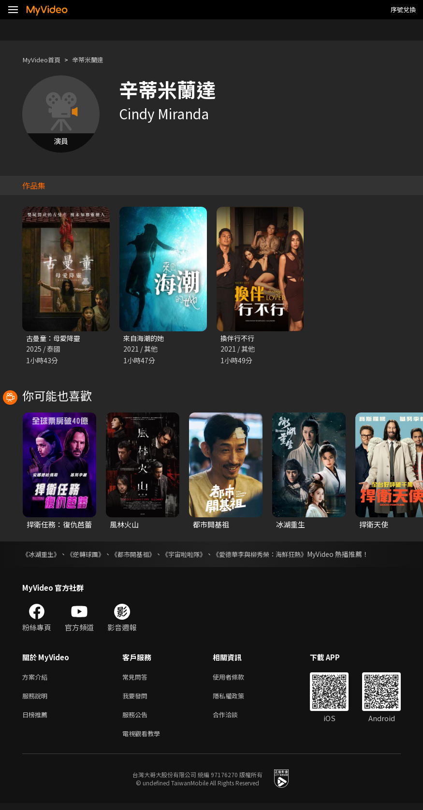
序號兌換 (403, 9)
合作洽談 (233, 719)
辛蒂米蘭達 (96, 60)
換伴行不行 (238, 338)
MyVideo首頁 (44, 60)
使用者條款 (237, 678)
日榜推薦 (36, 719)
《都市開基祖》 (140, 555)
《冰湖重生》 (42, 555)
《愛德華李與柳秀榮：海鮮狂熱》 (276, 555)
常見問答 (136, 678)
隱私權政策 (237, 699)
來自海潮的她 (145, 338)
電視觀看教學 (144, 739)
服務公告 (136, 719)
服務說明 (36, 699)
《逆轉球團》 (90, 555)
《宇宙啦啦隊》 (195, 555)
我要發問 (136, 699)
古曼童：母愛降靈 (55, 338)
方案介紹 (36, 678)
